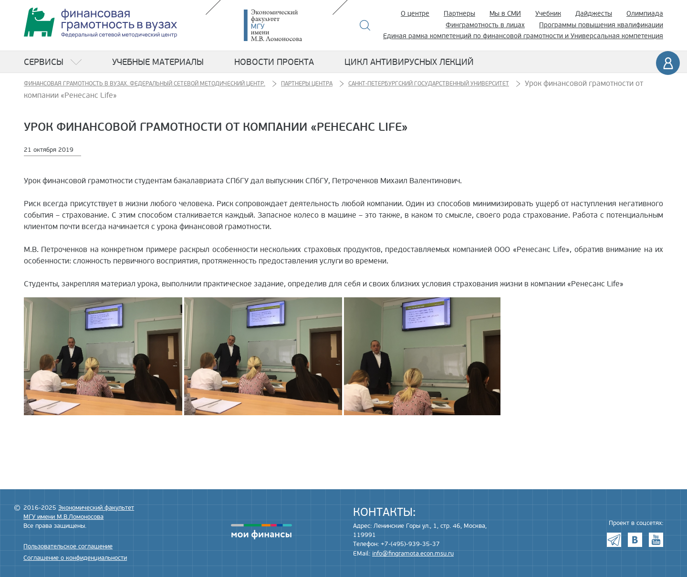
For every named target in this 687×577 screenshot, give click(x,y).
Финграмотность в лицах (485, 25)
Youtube (656, 540)
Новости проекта (274, 62)
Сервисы (43, 62)
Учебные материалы (158, 62)
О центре (415, 14)
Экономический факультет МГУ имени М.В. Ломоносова (287, 25)
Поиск (365, 25)
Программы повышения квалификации (601, 25)
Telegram (614, 540)
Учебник (548, 14)
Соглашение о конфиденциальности (75, 558)
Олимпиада (644, 14)
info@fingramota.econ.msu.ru (413, 553)
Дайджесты (593, 14)
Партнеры (459, 14)
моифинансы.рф (261, 531)
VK (635, 540)
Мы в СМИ (505, 14)
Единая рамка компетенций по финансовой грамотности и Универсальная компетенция (523, 36)
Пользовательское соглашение (68, 546)
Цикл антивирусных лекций (409, 62)
